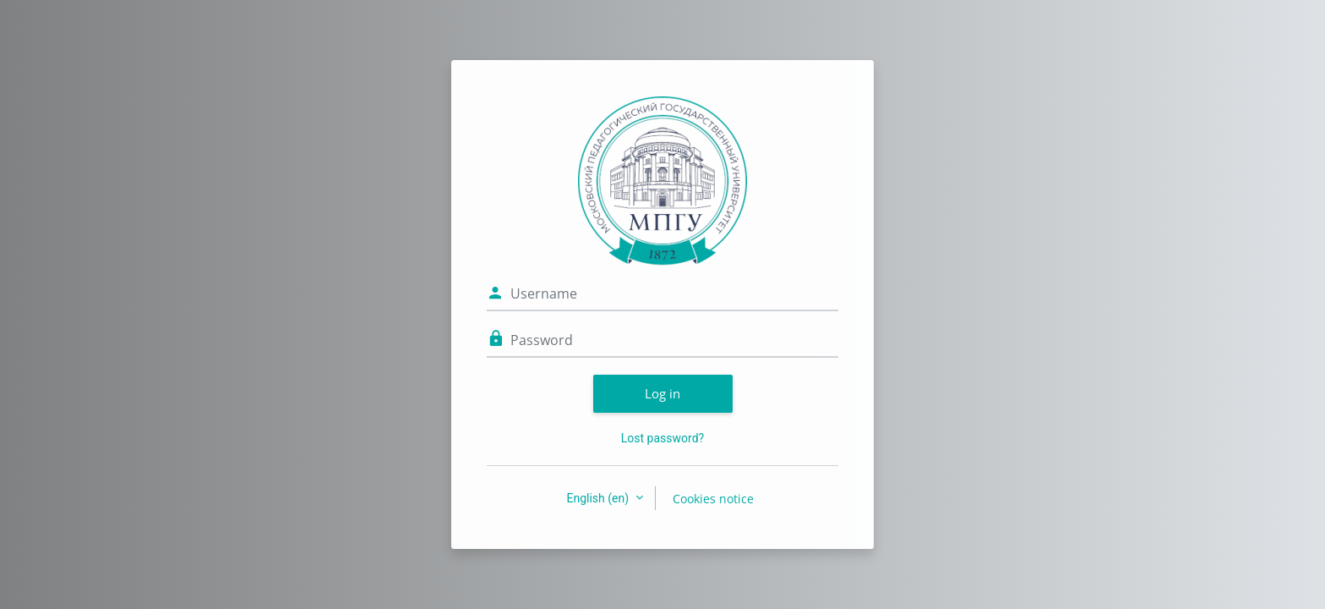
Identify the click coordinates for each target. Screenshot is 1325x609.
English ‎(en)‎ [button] (598, 498)
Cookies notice (713, 499)
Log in (662, 393)
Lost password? (662, 438)
